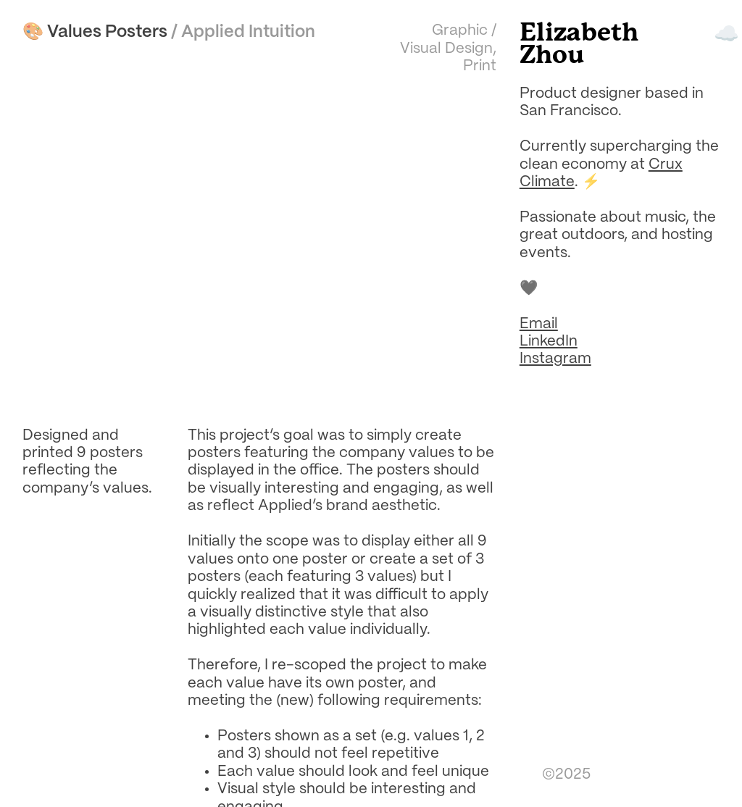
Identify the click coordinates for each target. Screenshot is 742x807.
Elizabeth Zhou (579, 45)
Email (539, 324)
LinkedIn (549, 341)
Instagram (555, 359)
